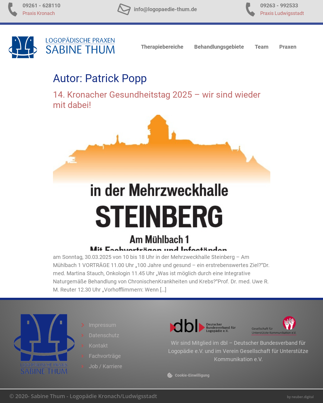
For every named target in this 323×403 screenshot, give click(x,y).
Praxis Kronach (39, 13)
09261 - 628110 (41, 5)
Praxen (287, 47)
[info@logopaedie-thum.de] (124, 9)
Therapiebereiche (162, 47)
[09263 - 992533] (250, 9)
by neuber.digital (300, 397)
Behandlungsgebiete (219, 47)
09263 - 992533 (279, 5)
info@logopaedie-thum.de (165, 9)
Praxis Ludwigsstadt (282, 13)
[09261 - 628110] (12, 9)
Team (261, 47)
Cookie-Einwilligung (192, 375)
